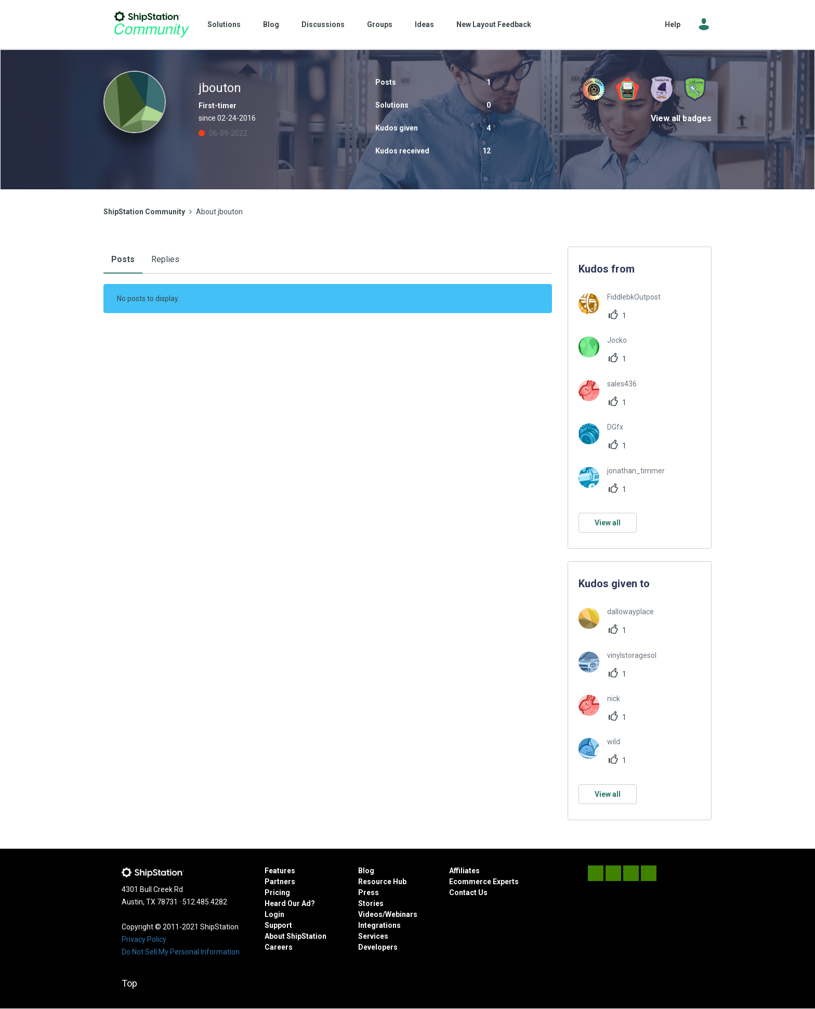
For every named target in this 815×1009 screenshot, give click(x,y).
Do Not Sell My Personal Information (181, 952)
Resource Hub (382, 881)
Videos (370, 914)
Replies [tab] (165, 259)
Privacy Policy (144, 939)
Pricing (277, 892)
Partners (280, 881)
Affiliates (464, 870)
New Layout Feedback (493, 24)
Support (278, 925)
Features (280, 870)
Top (129, 983)
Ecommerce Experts (484, 881)
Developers (378, 947)
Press (368, 892)
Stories (371, 903)
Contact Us (468, 892)
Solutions (224, 24)
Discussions (323, 24)
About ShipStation (295, 936)
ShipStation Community (151, 24)
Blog (271, 24)
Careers (279, 947)
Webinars (401, 914)
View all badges (681, 118)
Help (672, 24)
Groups (379, 24)
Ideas (424, 24)
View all (608, 523)
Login (274, 914)
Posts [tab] (123, 259)
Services (373, 936)
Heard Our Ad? (290, 903)
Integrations (379, 925)
